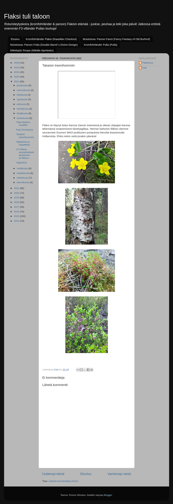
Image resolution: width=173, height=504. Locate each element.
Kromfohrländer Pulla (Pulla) (100, 44)
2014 (17, 221)
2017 (17, 207)
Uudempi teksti (53, 474)
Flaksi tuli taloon (27, 16)
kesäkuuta (22, 113)
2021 (17, 188)
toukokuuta (23, 118)
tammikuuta (23, 182)
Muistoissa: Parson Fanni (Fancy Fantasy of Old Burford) (116, 39)
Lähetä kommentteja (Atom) (63, 481)
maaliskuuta (23, 173)
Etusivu (15, 39)
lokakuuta (22, 94)
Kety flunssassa (24, 129)
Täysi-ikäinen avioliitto (23, 123)
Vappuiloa (21, 162)
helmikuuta (23, 177)
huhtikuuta (23, 168)
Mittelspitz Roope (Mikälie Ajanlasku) (32, 50)
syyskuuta (22, 99)
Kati (144, 67)
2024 (17, 72)
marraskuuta (24, 90)
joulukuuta (22, 85)
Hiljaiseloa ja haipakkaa (23, 143)
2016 (17, 211)
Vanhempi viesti (119, 474)
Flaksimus (147, 62)
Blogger (108, 495)
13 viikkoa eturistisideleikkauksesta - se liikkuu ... (25, 153)
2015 (17, 216)
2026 (17, 62)
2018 (17, 202)
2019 (17, 197)
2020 (17, 193)
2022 (17, 81)
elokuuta (22, 104)
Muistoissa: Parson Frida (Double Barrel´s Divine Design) (44, 44)
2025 (17, 67)
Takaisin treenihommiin (25, 135)
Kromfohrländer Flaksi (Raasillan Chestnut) (51, 39)
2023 (17, 76)
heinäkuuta (23, 108)
